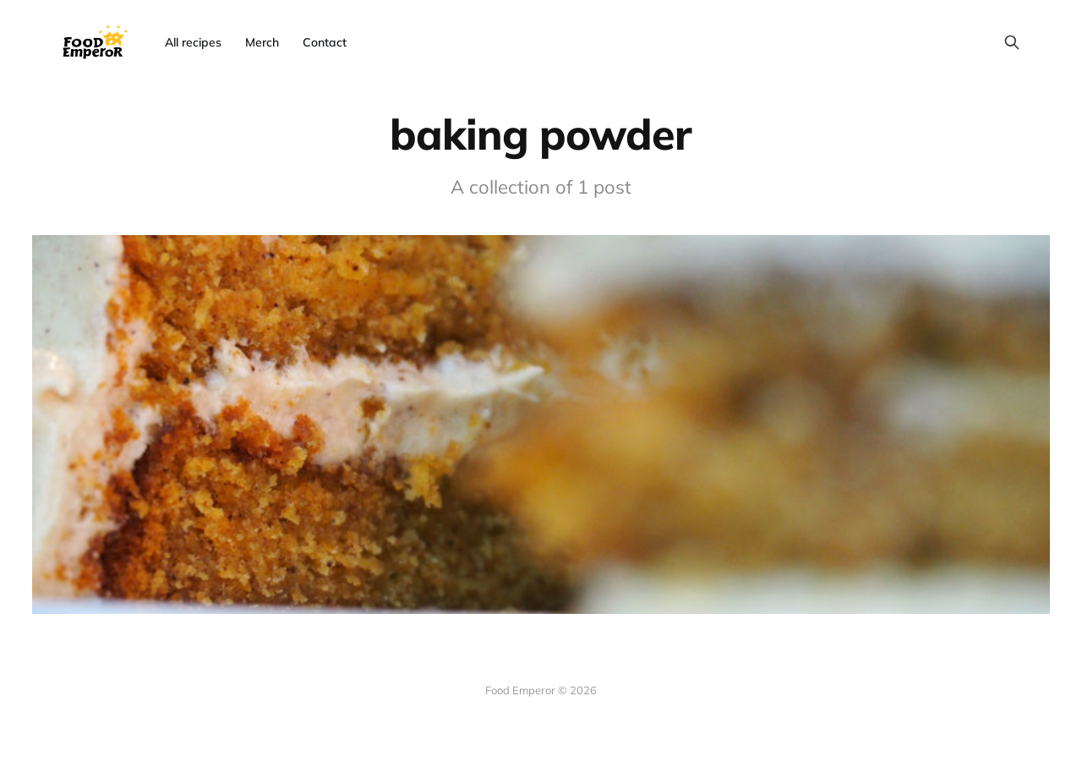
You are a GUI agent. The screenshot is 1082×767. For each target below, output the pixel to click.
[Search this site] (1012, 42)
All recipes (193, 42)
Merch (262, 42)
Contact (325, 42)
